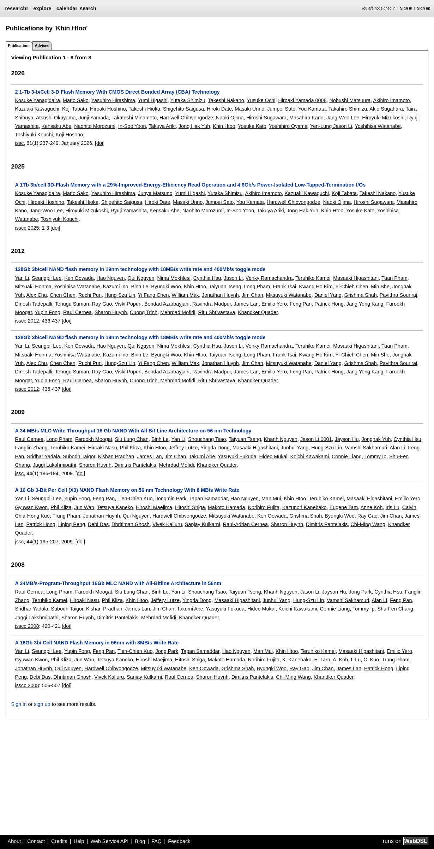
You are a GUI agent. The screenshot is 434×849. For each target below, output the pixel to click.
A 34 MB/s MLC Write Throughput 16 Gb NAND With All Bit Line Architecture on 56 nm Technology (133, 431)
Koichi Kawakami (309, 456)
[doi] (99, 143)
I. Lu (356, 659)
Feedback (179, 841)
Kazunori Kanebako (304, 507)
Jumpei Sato (281, 109)
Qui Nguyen (140, 278)
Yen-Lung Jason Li (331, 126)
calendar (66, 8)
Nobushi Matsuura (349, 100)
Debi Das (98, 524)
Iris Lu (392, 507)
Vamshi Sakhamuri (366, 447)
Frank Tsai (284, 286)
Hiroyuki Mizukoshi (383, 117)
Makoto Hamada (226, 507)
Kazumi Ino (115, 286)
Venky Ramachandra (269, 278)
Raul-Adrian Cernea (245, 524)
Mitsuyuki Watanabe (289, 295)
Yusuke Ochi (261, 100)
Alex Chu (36, 295)
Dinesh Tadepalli (33, 304)
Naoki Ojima (229, 117)
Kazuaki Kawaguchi (37, 109)
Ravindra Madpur (211, 304)
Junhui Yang (295, 447)
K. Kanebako (296, 659)
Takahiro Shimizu (347, 109)
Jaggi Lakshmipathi (54, 465)
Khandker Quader (258, 312)
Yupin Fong (47, 312)
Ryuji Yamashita (128, 210)
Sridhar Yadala (43, 456)
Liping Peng (71, 524)
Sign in (406, 8)
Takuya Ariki (162, 126)
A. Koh (340, 659)
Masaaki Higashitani (356, 278)
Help (79, 841)
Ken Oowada (79, 278)
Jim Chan (252, 295)
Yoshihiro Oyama (288, 126)
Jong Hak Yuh (194, 126)
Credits (59, 841)
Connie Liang (347, 456)
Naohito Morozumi (94, 126)
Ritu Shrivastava (216, 312)
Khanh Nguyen (280, 439)
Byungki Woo (166, 286)
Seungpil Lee (46, 278)
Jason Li (233, 278)
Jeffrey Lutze (183, 447)
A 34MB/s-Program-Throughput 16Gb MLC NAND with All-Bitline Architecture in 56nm (118, 583)
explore (42, 8)
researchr (16, 8)
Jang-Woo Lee (342, 117)
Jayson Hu (347, 439)
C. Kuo (371, 659)
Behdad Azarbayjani (166, 304)
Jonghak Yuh (376, 439)
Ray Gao (102, 304)
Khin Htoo (224, 126)
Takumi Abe (202, 456)
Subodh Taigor (79, 456)
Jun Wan (84, 507)
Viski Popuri (128, 304)
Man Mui (271, 498)
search (88, 8)
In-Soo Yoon (132, 126)
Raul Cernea (77, 312)
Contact (36, 841)
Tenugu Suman (72, 304)
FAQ (156, 841)
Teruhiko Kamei (312, 278)
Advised (42, 45)
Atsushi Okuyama (56, 117)
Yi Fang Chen (153, 295)
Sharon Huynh (111, 312)
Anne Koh (371, 507)
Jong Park (360, 592)
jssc (19, 143)
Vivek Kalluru (167, 524)
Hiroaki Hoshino (108, 109)
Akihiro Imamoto (391, 100)
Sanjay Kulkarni (202, 524)
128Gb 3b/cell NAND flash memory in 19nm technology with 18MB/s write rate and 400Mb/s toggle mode (140, 269)
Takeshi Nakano (226, 100)
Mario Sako (76, 100)
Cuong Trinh (143, 312)
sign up (42, 704)
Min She (380, 286)
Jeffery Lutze (165, 600)
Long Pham (257, 286)
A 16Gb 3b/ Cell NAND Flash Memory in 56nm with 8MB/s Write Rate (97, 642)
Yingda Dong (215, 447)
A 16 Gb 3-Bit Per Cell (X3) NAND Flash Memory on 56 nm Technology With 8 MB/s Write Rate (127, 490)
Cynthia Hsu (207, 278)
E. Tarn (322, 659)
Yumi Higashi (153, 100)
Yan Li (22, 278)
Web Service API (109, 841)
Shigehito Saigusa (183, 109)
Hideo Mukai (273, 456)
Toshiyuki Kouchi (34, 134)
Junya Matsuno (155, 193)
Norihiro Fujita (263, 507)
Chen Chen (63, 295)
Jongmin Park (170, 498)
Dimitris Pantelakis (135, 465)
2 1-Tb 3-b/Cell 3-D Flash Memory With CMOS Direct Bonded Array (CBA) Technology (117, 92)
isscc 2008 (27, 626)
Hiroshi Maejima (154, 507)
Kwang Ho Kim (315, 286)
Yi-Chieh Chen (351, 286)
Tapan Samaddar (208, 498)
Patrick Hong (328, 304)
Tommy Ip (375, 456)
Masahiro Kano (306, 117)
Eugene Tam (344, 507)
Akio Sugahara (386, 109)
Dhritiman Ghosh (130, 524)
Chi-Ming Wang (367, 524)
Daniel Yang (328, 295)
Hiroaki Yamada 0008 (302, 100)
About (14, 841)
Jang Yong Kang (365, 304)
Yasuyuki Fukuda (237, 456)
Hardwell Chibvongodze (186, 117)
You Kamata (312, 109)
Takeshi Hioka (144, 109)
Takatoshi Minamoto (134, 117)
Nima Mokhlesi (173, 278)
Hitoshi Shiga (190, 507)
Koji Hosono (69, 134)
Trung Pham (66, 516)
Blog (140, 841)
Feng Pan (301, 304)
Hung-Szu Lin (119, 295)
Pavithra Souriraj (398, 295)
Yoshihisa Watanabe (378, 126)
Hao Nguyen (110, 278)
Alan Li (397, 447)
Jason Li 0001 (316, 439)
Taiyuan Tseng (225, 286)
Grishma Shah (360, 295)
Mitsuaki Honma (33, 286)
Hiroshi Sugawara (266, 117)
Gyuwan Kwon (31, 507)
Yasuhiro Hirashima (113, 100)
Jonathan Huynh (220, 295)
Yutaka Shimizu (187, 100)
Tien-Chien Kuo (134, 498)
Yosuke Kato (252, 126)
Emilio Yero (274, 304)
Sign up (423, 8)
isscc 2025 (27, 228)
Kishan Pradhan (116, 456)
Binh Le (140, 286)
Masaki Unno (249, 109)
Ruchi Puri (90, 295)
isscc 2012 (27, 321)
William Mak (185, 295)
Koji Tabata (74, 109)
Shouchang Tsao (207, 439)
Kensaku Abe (56, 126)
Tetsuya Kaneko (115, 507)
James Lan (246, 304)
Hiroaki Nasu (102, 447)
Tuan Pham (394, 278)
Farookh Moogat (93, 439)
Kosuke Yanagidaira (37, 100)
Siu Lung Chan (132, 439)
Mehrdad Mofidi (177, 312)
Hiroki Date (219, 109)
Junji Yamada (93, 117)
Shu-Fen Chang (395, 609)
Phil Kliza (130, 447)
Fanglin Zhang (31, 447)
